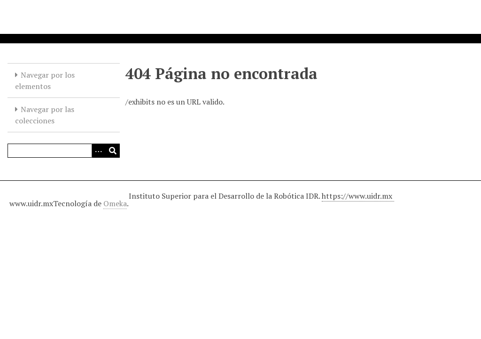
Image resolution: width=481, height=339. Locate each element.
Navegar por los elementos (45, 80)
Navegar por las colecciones (44, 115)
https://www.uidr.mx (358, 196)
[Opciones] (99, 151)
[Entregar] (113, 151)
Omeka (115, 203)
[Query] (64, 151)
